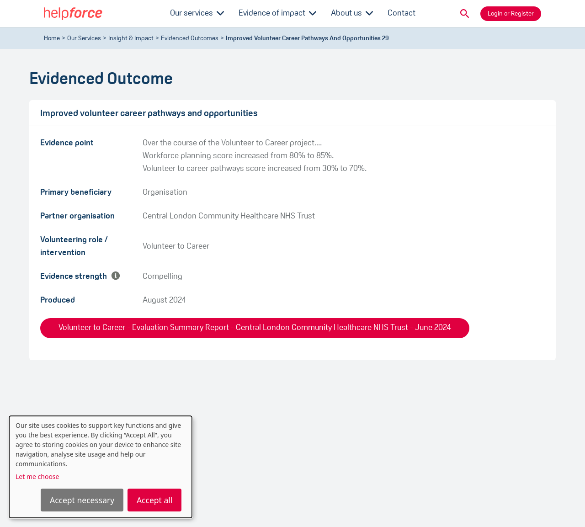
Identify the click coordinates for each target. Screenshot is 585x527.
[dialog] (100, 467)
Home (52, 38)
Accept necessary (82, 500)
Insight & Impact (131, 38)
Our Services (84, 38)
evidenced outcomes (189, 38)
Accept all (154, 500)
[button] (464, 13)
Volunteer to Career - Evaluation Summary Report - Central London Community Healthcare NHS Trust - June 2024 (254, 328)
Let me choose (37, 476)
